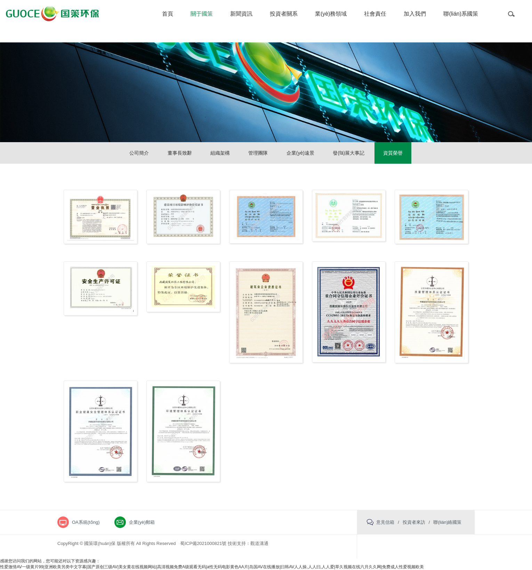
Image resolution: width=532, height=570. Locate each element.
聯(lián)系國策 (460, 14)
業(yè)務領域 (331, 14)
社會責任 (375, 14)
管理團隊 (258, 153)
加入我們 (415, 14)
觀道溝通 (259, 543)
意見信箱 (385, 522)
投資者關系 (284, 14)
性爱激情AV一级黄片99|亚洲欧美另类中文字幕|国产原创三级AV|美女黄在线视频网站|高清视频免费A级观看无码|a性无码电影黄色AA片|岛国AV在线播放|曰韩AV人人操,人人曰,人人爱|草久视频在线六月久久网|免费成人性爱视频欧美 (212, 566)
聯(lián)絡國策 (447, 522)
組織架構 (220, 153)
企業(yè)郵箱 (142, 522)
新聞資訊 (241, 14)
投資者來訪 (414, 522)
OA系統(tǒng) (86, 522)
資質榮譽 (393, 153)
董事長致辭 (180, 153)
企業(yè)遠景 (300, 153)
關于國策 (202, 14)
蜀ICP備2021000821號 (203, 543)
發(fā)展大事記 (348, 153)
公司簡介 (139, 153)
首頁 (167, 14)
